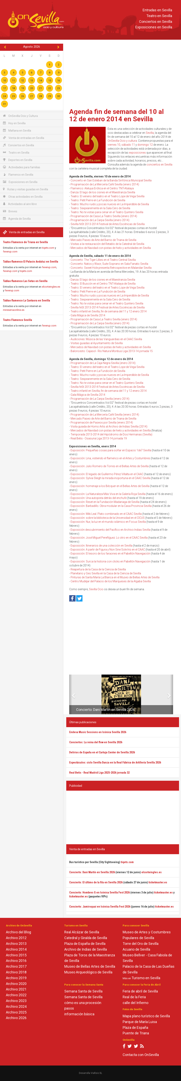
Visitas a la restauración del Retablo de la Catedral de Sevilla (107, 243)
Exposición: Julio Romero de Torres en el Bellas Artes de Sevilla (110, 466)
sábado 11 (128, 144)
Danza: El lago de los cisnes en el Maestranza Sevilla (103, 192)
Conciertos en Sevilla (155, 21)
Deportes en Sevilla (17, 160)
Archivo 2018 (16, 972)
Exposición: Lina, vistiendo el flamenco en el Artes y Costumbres (110, 458)
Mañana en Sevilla (17, 130)
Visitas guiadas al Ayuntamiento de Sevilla (97, 343)
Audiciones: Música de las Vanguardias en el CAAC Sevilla (106, 339)
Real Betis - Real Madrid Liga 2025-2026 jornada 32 (99, 772)
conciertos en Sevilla (159, 164)
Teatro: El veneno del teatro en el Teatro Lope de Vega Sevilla (107, 196)
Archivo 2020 (16, 984)
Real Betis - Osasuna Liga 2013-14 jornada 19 (99, 438)
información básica (79, 1014)
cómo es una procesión (82, 1003)
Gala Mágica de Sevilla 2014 (88, 315)
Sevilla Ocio (96, 589)
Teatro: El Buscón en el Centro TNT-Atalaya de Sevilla (103, 283)
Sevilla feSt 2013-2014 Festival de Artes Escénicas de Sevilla (108, 224)
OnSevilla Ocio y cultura (122, 140)
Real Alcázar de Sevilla (81, 932)
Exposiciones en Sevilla (153, 27)
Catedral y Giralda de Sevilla (85, 938)
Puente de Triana (136, 1033)
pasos (69, 1008)
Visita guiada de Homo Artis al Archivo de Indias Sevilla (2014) (109, 426)
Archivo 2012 (16, 938)
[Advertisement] (122, 74)
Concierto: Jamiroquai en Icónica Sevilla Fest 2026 (99, 906)
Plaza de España (135, 1027)
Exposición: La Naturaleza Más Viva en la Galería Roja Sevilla (108, 494)
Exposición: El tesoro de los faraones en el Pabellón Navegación (110, 553)
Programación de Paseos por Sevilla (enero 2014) (102, 422)
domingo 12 (145, 144)
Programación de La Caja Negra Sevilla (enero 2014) (103, 363)
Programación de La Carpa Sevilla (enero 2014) (100, 220)
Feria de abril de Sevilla (140, 991)
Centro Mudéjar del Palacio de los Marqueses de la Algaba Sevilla (111, 581)
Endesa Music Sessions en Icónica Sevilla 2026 (97, 732)
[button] (70, 694)
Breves (10, 211)
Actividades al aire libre (20, 204)
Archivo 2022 (16, 995)
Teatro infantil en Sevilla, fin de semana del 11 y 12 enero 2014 (109, 311)
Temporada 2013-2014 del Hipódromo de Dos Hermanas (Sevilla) (111, 434)
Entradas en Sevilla (157, 10)
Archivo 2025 (16, 1012)
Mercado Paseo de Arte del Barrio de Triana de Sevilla (103, 240)
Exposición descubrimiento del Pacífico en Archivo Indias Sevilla (110, 529)
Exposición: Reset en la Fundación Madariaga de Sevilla (105, 501)
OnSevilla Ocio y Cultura (20, 115)
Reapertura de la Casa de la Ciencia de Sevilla (98, 569)
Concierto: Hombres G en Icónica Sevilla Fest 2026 (99, 892)
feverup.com (10, 251)
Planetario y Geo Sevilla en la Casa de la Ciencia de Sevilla (106, 573)
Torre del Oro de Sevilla (140, 943)
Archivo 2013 (16, 943)
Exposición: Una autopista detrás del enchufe (99, 498)
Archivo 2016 (16, 961)
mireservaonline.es (13, 309)
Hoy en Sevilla (14, 123)
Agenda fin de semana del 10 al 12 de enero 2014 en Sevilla (116, 115)
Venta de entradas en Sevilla (23, 138)
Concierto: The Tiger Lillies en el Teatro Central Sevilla (103, 259)
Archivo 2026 (16, 1018)
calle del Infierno (135, 1003)
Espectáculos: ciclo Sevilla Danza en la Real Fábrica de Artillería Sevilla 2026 (115, 762)
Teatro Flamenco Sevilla (17, 320)
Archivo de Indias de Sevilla (85, 949)
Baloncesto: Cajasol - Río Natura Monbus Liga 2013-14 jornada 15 (112, 351)
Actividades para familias (21, 167)
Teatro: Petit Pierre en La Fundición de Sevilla (98, 200)
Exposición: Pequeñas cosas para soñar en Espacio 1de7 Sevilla (111, 450)
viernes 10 (114, 144)
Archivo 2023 (16, 1001)
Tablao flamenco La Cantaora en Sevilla (26, 300)
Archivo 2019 (16, 978)
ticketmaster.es (158, 882)
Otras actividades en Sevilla (23, 196)
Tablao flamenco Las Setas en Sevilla (25, 281)
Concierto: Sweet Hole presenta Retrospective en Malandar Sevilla (111, 267)
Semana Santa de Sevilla (83, 991)
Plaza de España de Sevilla (84, 943)
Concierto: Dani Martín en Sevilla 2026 (105, 710)
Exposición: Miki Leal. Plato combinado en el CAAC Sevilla (106, 513)
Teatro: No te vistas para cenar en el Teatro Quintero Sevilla (107, 212)
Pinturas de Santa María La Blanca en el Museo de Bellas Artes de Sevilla (115, 577)
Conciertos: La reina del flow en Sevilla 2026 (95, 742)
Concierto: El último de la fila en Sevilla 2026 (96, 882)
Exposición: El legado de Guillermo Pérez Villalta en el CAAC (107, 474)
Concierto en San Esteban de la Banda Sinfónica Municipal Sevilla (111, 180)
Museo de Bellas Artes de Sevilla (89, 966)
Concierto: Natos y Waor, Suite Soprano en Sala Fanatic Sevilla (109, 263)
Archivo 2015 (16, 955)
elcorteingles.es (51, 286)
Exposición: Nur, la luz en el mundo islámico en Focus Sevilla (108, 521)
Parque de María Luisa (140, 1022)
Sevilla (150, 132)
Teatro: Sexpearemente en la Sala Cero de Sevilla (100, 208)
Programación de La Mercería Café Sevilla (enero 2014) (105, 184)
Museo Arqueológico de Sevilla (88, 972)
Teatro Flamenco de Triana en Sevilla (25, 242)
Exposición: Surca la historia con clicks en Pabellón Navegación (110, 561)
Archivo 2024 (16, 1006)
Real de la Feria (134, 997)
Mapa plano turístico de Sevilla (146, 1016)
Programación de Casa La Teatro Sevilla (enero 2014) (104, 216)
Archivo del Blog (18, 932)
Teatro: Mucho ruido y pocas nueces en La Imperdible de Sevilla (110, 204)
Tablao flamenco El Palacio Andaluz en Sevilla (30, 261)
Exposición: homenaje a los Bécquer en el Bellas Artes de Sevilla (110, 486)
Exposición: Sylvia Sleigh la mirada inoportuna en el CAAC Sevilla (110, 478)
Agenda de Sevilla (17, 218)
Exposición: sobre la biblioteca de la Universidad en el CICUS (108, 517)
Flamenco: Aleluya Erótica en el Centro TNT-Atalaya (102, 188)
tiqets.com (48, 247)
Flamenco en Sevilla (18, 174)
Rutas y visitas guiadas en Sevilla (25, 189)
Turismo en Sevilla (146, 978)
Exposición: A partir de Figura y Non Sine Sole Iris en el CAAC (108, 549)
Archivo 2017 (16, 966)
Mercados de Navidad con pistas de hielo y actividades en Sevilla (111, 247)
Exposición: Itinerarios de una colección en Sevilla (101, 545)
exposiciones (137, 152)
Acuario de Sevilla (136, 949)
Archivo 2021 (16, 989)
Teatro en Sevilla (159, 16)
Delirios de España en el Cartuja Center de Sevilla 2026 (102, 752)
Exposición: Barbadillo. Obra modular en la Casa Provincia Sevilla (111, 505)
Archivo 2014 (16, 949)
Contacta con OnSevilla (141, 1055)
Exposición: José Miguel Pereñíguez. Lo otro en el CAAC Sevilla (109, 537)
